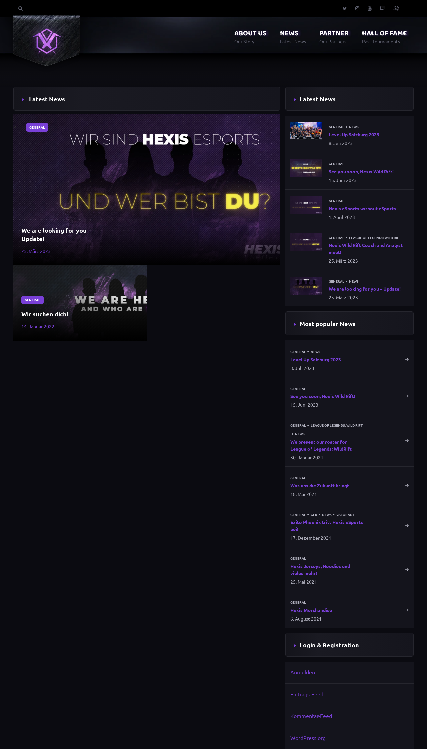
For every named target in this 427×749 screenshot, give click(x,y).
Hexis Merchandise (311, 610)
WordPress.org (308, 737)
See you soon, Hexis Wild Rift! (361, 171)
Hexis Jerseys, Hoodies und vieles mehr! (320, 569)
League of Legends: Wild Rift (375, 237)
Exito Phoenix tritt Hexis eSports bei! (326, 525)
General (37, 127)
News (354, 127)
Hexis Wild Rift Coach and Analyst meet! (366, 248)
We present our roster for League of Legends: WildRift (321, 445)
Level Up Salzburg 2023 (354, 134)
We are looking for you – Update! (56, 234)
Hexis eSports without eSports (362, 208)
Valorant (345, 514)
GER (314, 514)
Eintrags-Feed (306, 694)
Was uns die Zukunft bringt (319, 485)
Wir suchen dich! (44, 314)
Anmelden (302, 672)
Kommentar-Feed (311, 715)
